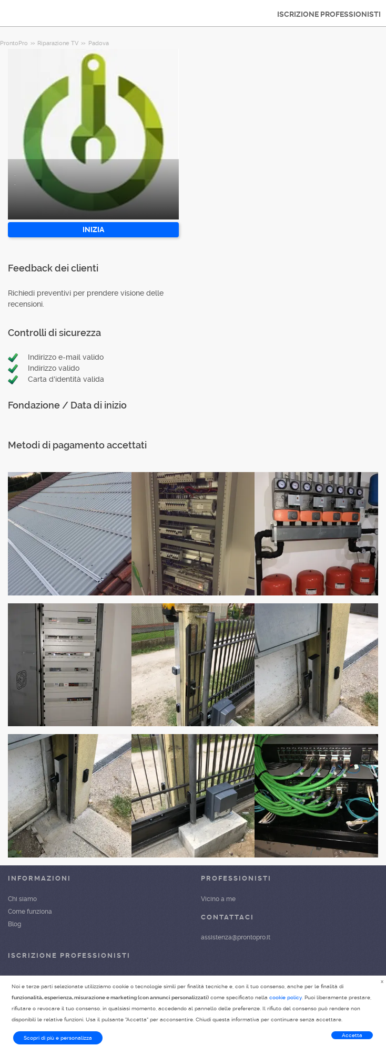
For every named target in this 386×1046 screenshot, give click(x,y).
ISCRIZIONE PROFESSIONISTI (329, 14)
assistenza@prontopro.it (235, 937)
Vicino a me (218, 899)
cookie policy (285, 997)
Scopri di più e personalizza (58, 1038)
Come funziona (30, 911)
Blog (14, 924)
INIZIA (93, 229)
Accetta (352, 1035)
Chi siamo (22, 899)
